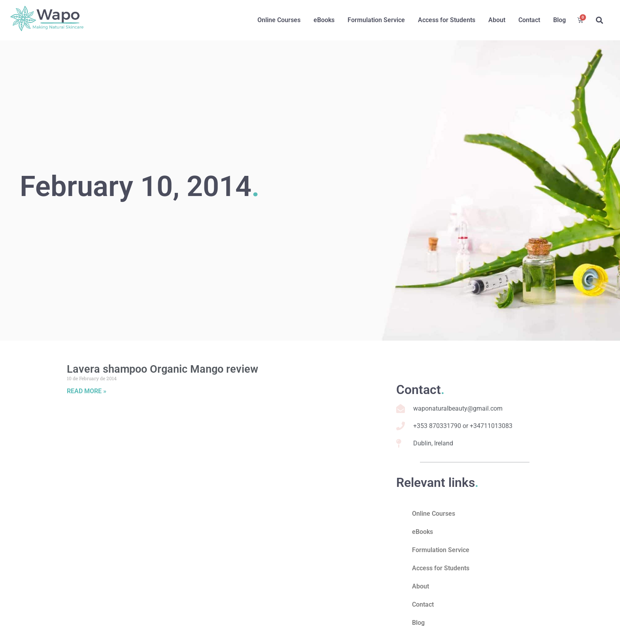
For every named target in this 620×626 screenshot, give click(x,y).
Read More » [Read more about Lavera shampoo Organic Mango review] (86, 391)
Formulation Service (376, 20)
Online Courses (279, 20)
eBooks (324, 20)
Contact (529, 20)
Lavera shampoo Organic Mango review (162, 369)
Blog (559, 20)
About (496, 20)
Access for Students (446, 20)
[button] (599, 19)
